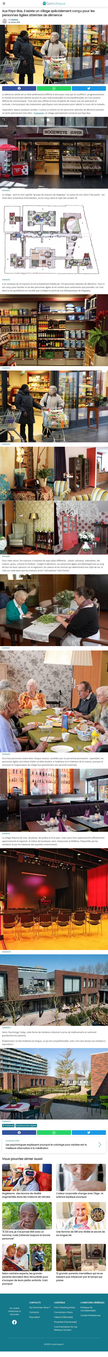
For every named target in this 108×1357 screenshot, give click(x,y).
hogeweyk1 (6, 190)
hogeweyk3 (6, 368)
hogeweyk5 (6, 556)
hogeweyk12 (6, 1121)
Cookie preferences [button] (90, 1315)
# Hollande (8, 1125)
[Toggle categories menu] (4, 3)
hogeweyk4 (6, 444)
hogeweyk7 (6, 648)
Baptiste (14, 20)
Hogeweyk (39, 113)
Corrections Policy (63, 1312)
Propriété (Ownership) (65, 1322)
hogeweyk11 (6, 1027)
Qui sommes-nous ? (39, 1307)
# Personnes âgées (26, 1125)
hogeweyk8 (6, 754)
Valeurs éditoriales (63, 1317)
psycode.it (34, 1317)
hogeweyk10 (6, 951)
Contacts (34, 1312)
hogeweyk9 (6, 833)
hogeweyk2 (6, 279)
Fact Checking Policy (64, 1307)
